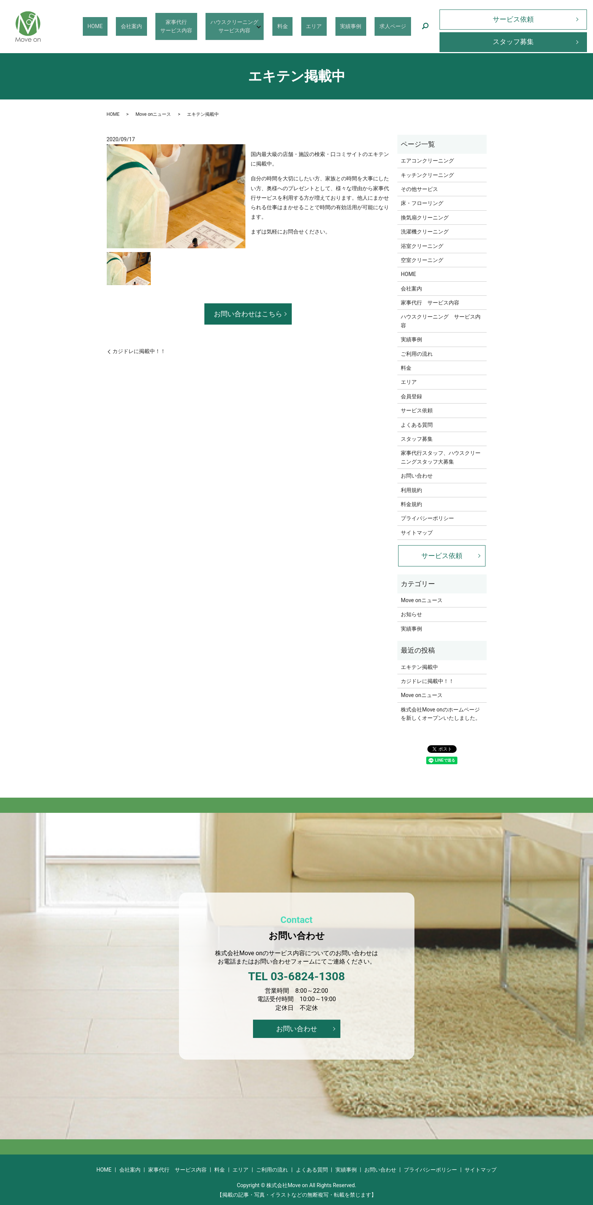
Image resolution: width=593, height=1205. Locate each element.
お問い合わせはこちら (248, 314)
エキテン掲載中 (419, 667)
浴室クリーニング (422, 246)
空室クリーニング (422, 260)
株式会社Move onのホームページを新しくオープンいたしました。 (441, 714)
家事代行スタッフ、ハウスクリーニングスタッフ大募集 (441, 457)
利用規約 (411, 490)
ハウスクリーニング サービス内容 (441, 321)
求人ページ (396, 26)
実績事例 (362, 26)
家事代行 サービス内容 (430, 303)
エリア (333, 26)
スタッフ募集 (513, 42)
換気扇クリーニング (425, 218)
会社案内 (174, 26)
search (425, 26)
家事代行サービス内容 (212, 26)
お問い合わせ (417, 476)
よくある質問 (417, 425)
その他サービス (419, 189)
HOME (145, 26)
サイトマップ (417, 533)
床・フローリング (422, 203)
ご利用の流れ (417, 354)
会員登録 (411, 396)
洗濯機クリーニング (425, 232)
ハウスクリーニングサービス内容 (262, 26)
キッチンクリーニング (427, 175)
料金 (309, 26)
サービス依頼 (513, 19)
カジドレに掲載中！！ (139, 351)
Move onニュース (153, 114)
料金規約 (411, 504)
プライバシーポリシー (427, 518)
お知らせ (411, 614)
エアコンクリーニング (427, 161)
